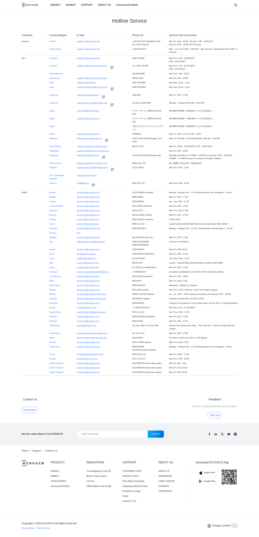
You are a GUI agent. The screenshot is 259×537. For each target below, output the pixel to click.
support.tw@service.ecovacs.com (92, 163)
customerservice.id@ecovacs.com (92, 103)
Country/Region (58, 35)
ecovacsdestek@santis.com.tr (90, 354)
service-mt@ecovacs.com (88, 281)
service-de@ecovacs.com (88, 228)
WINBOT (71, 4)
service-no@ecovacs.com (88, 290)
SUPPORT (87, 4)
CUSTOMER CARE (131, 471)
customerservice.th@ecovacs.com (92, 167)
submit (155, 434)
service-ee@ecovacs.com (88, 215)
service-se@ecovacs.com (88, 342)
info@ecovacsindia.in (86, 83)
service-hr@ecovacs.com (88, 201)
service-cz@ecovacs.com (88, 206)
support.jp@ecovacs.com (88, 118)
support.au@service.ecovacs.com (92, 66)
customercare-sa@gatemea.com (91, 312)
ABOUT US (104, 4)
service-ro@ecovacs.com (88, 303)
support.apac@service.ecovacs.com (93, 151)
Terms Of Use (43, 528)
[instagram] (235, 434)
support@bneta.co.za (86, 325)
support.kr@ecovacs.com (88, 134)
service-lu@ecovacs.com (88, 276)
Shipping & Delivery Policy (135, 486)
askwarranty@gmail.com (88, 155)
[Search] (235, 5)
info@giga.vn (83, 183)
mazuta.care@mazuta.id (88, 95)
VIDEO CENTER (166, 481)
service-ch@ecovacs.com (88, 347)
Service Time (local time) (183, 35)
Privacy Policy (29, 528)
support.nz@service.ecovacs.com (92, 146)
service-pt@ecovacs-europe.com (91, 298)
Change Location (221, 525)
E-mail (80, 35)
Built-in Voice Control (96, 476)
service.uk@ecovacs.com (88, 363)
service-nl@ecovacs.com (88, 285)
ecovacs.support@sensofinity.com (92, 333)
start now (215, 415)
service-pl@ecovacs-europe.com (91, 294)
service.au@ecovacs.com (88, 58)
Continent (27, 35)
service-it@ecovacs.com (88, 263)
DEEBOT (55, 4)
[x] (222, 434)
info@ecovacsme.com (87, 175)
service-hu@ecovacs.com (88, 237)
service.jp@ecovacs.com (88, 111)
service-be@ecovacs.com (88, 197)
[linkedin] (216, 434)
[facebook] (209, 434)
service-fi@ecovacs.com (88, 219)
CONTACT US (129, 501)
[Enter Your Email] (113, 434)
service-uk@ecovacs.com (88, 249)
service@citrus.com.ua (87, 359)
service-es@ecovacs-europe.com (92, 338)
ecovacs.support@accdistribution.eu (93, 272)
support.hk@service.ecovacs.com (92, 78)
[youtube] (229, 434)
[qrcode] (112, 67)
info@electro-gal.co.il (86, 254)
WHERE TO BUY (130, 476)
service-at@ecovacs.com (88, 192)
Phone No (137, 35)
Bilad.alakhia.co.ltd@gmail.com (91, 242)
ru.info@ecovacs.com (86, 307)
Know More (30, 409)
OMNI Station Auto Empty (99, 486)
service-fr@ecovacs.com (88, 224)
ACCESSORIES (58, 481)
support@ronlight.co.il (86, 258)
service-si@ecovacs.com (88, 321)
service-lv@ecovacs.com (88, 267)
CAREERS (163, 486)
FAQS (125, 496)
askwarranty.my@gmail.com (89, 138)
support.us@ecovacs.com (88, 41)
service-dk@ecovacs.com (88, 210)
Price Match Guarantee (133, 481)
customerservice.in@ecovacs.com (92, 87)
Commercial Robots (127, 4)
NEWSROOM (165, 476)
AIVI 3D (90, 481)
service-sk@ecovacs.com (88, 316)
